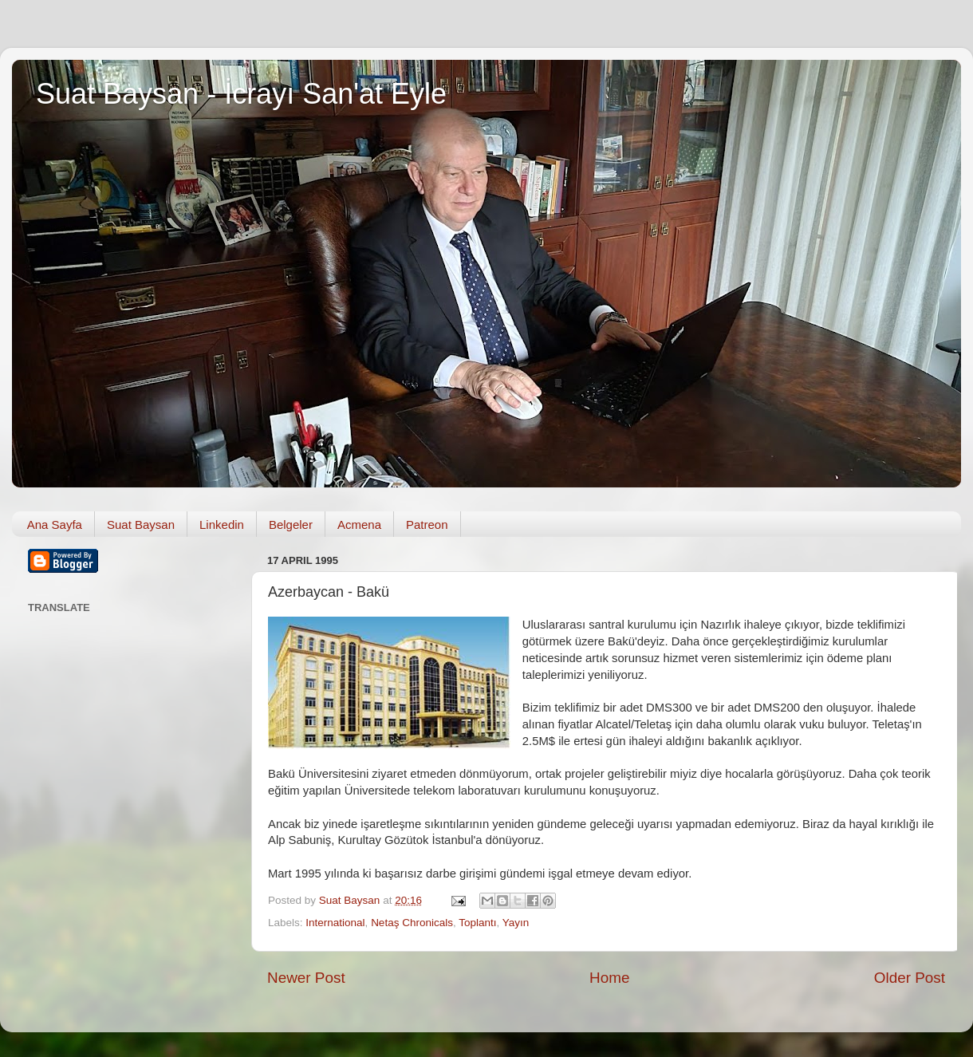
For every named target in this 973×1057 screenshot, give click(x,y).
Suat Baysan (141, 524)
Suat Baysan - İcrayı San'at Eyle (241, 93)
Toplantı (477, 923)
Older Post (909, 977)
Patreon (427, 524)
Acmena (359, 524)
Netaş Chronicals (412, 923)
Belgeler (291, 524)
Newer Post (306, 977)
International (334, 923)
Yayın (516, 923)
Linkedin (221, 524)
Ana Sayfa (54, 524)
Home (609, 977)
